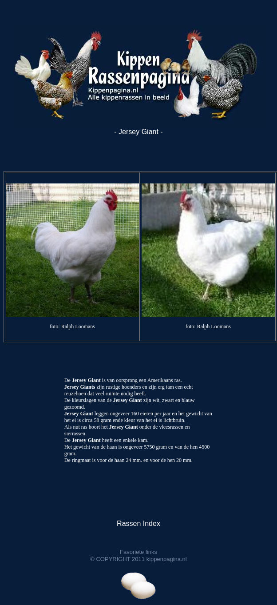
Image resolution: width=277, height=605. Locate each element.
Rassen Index (138, 523)
